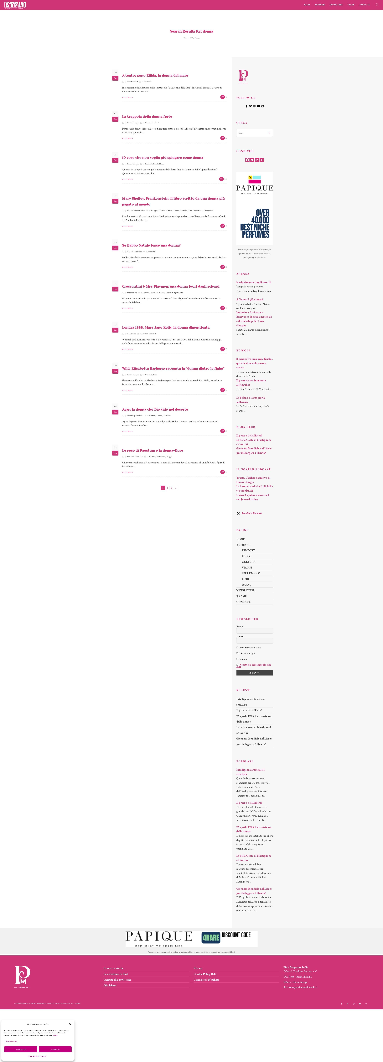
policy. (55, 1035)
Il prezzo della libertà (249, 435)
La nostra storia (113, 968)
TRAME (350, 5)
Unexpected (208, 210)
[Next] (176, 488)
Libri (190, 210)
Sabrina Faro (132, 292)
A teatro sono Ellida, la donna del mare (155, 75)
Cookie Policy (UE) (205, 974)
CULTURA (249, 562)
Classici (162, 210)
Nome (239, 626)
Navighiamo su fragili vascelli (253, 282)
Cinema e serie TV (150, 292)
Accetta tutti (21, 1049)
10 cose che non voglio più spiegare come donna (162, 158)
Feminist (155, 123)
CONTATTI (364, 5)
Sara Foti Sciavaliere (135, 457)
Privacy (43, 1056)
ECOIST (247, 556)
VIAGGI (247, 567)
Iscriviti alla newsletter (117, 979)
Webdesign (77, 1003)
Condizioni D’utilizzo (207, 979)
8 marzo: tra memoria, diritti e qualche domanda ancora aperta (254, 363)
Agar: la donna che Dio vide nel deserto (155, 409)
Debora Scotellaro (134, 251)
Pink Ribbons (158, 164)
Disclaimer (110, 985)
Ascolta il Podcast (249, 513)
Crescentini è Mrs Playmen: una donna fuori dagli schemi (170, 286)
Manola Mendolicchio (136, 210)
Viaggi (169, 457)
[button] (70, 1024)
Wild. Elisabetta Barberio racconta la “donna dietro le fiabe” (173, 369)
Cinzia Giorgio (133, 123)
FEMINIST (248, 550)
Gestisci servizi (11, 1041)
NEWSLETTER (336, 5)
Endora (241, 659)
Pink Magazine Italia (135, 415)
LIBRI (245, 579)
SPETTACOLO (251, 573)
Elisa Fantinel (132, 82)
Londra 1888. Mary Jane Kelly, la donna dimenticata (166, 327)
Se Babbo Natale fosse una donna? (151, 245)
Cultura (169, 210)
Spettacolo (148, 82)
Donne (148, 123)
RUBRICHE (320, 5)
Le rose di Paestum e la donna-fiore (152, 450)
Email (239, 636)
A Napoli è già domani (249, 299)
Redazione (198, 210)
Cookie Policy (33, 1056)
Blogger (154, 210)
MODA (246, 584)
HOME (307, 5)
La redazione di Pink (116, 974)
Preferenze (55, 1049)
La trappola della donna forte (147, 117)
